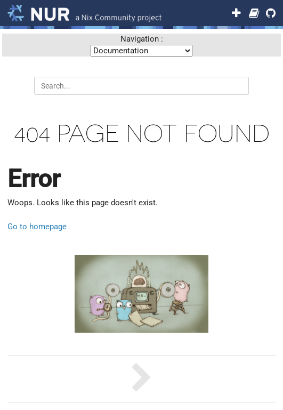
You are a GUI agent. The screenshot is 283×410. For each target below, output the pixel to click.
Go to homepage (37, 226)
